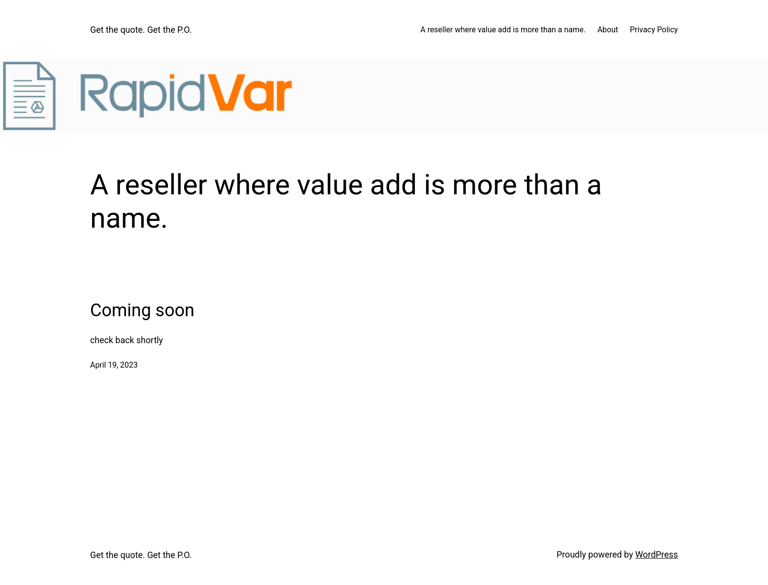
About (608, 29)
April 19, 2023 (114, 365)
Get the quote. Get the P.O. (141, 29)
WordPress (656, 554)
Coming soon (142, 310)
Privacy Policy (654, 29)
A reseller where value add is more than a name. (502, 29)
